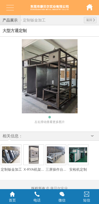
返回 (90, 20)
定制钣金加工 (34, 20)
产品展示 (10, 20)
